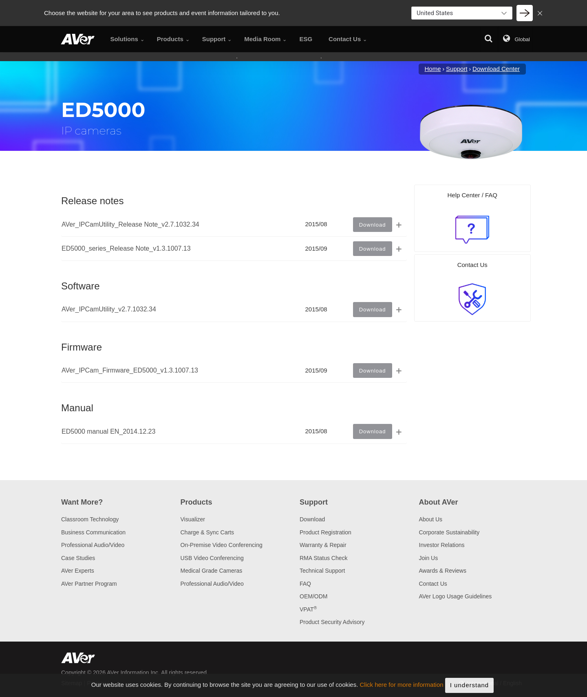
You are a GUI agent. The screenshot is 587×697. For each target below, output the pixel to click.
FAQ (305, 583)
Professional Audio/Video (92, 545)
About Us (431, 519)
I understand (469, 685)
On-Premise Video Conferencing (222, 545)
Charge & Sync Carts (207, 532)
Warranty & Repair (323, 545)
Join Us (428, 558)
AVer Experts (77, 570)
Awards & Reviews (442, 570)
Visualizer (193, 519)
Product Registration (325, 532)
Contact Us (433, 583)
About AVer (438, 502)
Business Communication (93, 532)
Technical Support (322, 570)
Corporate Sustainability (449, 532)
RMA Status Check (324, 558)
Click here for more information (402, 685)
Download (312, 519)
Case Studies (78, 558)
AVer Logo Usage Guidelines (455, 596)
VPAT (308, 609)
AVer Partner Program (89, 583)
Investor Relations (442, 545)
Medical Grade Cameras (212, 570)
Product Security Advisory (332, 622)
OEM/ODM (313, 596)
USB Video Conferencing (212, 558)
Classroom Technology (90, 519)
